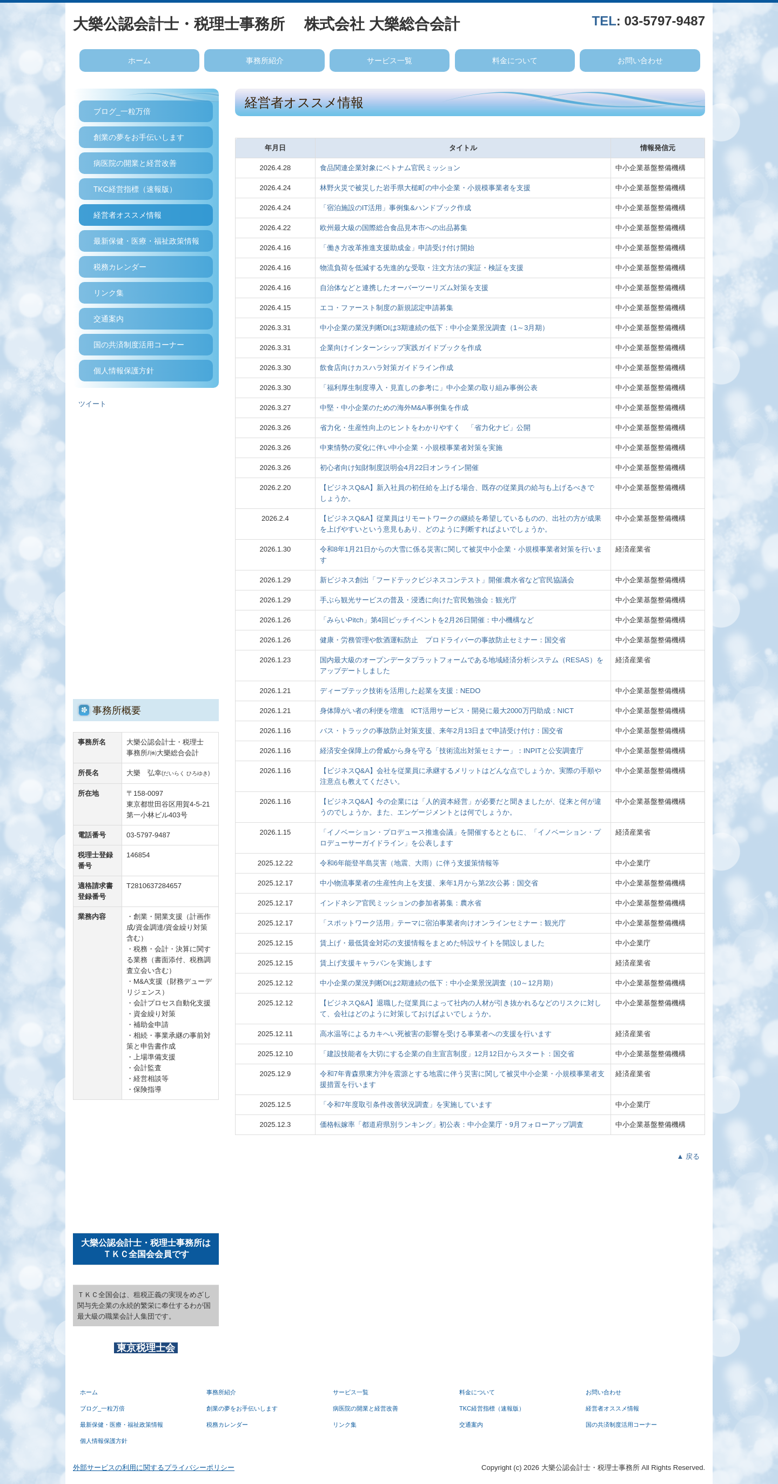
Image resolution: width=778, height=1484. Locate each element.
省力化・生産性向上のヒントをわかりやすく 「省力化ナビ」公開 (425, 428)
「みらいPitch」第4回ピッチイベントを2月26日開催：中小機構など (427, 620)
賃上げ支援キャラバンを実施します (376, 963)
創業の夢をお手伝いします (138, 137)
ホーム (139, 60)
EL (608, 21)
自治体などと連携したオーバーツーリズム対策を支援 (404, 288)
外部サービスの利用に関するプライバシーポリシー (153, 1467)
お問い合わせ (640, 60)
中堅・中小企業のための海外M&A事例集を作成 (394, 408)
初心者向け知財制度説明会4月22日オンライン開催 (399, 468)
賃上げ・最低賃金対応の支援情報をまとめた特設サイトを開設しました (432, 943)
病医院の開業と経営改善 (135, 163)
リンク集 (108, 292)
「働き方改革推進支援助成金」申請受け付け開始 (397, 248)
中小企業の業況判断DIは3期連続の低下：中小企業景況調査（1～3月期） (434, 328)
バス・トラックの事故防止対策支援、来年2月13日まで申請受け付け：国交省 (442, 731)
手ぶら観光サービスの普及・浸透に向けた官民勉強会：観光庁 (418, 600)
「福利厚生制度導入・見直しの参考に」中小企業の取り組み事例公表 (429, 388)
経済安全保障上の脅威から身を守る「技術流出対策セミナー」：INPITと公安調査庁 (452, 751)
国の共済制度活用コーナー (138, 344)
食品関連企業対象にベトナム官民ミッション (390, 168)
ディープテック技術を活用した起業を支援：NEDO (400, 691)
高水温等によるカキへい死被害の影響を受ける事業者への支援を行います (436, 1034)
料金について (515, 60)
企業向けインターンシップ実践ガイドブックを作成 (400, 348)
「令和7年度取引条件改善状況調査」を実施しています (406, 1104)
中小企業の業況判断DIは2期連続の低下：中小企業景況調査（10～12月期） (438, 983)
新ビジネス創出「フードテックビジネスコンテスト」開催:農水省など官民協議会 (447, 580)
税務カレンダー (119, 267)
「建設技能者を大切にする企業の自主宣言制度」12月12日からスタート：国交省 (447, 1054)
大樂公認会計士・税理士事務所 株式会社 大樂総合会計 (266, 24)
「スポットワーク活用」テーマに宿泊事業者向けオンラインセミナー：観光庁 (443, 923)
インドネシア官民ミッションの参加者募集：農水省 (400, 903)
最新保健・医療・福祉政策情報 (146, 241)
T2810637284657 (154, 886)
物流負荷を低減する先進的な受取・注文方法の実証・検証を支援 (422, 268)
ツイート (92, 404)
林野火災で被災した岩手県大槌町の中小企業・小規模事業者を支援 (425, 188)
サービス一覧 (389, 60)
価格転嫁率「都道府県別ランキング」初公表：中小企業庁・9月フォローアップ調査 (452, 1124)
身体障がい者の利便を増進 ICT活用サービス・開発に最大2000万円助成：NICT (447, 711)
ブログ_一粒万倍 (122, 111)
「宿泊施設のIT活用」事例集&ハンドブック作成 (395, 208)
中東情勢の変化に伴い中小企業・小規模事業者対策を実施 (411, 448)
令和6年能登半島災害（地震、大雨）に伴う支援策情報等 (409, 863)
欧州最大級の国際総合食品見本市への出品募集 (393, 228)
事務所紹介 (265, 60)
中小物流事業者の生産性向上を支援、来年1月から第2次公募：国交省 (429, 883)
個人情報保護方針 (123, 370)
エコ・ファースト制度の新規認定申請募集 (386, 308)
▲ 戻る (688, 1156)
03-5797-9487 (665, 21)
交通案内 (108, 318)
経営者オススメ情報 (127, 215)
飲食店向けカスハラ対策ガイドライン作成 (386, 368)
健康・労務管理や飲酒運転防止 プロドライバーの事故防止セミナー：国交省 (443, 640)
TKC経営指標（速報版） (135, 189)
